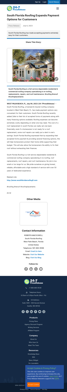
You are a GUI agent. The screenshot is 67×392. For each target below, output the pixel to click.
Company (33, 336)
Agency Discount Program (33, 324)
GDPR (57, 378)
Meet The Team (33, 345)
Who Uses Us (33, 342)
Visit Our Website (37, 254)
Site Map (44, 389)
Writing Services (33, 327)
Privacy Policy (24, 389)
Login (44, 2)
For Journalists (33, 363)
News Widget (33, 360)
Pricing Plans (33, 321)
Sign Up (37, 2)
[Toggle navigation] (57, 8)
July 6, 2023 (28, 26)
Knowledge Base (33, 354)
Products (33, 318)
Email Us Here (36, 251)
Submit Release (54, 2)
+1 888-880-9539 (35, 288)
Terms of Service (35, 389)
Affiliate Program (33, 330)
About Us (33, 339)
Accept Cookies (33, 384)
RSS (33, 357)
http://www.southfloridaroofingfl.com (22, 180)
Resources (33, 350)
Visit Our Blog (35, 258)
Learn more (53, 376)
